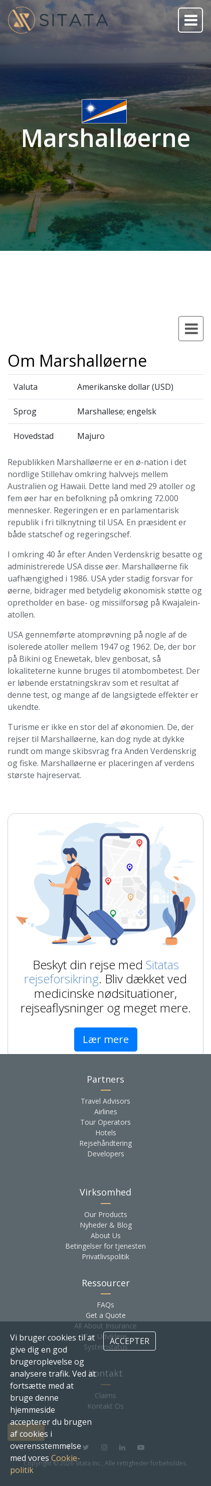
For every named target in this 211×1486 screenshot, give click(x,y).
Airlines (105, 1111)
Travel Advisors (105, 1101)
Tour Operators (105, 1122)
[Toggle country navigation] (190, 328)
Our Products (105, 1214)
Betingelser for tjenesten (105, 1246)
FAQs (105, 1304)
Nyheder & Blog (106, 1225)
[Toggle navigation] (190, 20)
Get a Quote (106, 1315)
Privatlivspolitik (105, 1256)
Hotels (105, 1132)
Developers (105, 1153)
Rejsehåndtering (105, 1143)
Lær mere (106, 1039)
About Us (106, 1235)
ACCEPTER (129, 1341)
